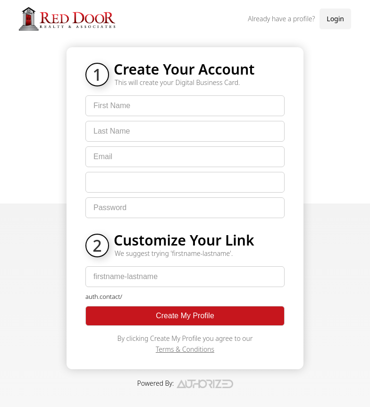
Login (335, 18)
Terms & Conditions (185, 349)
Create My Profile (185, 316)
